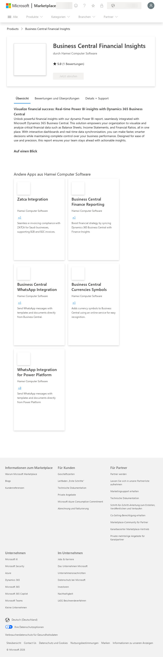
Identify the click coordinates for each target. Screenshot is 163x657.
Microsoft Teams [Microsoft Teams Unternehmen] (14, 600)
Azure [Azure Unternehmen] (8, 573)
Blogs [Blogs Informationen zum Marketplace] (8, 480)
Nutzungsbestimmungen (85, 643)
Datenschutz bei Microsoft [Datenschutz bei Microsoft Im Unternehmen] (71, 579)
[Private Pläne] (101, 5)
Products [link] (13, 29)
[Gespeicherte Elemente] (93, 5)
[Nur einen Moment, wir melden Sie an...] (151, 5)
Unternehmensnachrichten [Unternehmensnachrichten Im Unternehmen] (72, 573)
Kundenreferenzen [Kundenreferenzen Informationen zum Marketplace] (14, 487)
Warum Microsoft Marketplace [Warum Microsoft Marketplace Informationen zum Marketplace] (21, 474)
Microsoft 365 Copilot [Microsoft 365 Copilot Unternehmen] (16, 593)
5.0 (59, 64)
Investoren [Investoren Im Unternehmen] (63, 586)
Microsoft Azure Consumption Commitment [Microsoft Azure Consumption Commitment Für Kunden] (80, 501)
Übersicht (22, 98)
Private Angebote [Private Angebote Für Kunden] (67, 494)
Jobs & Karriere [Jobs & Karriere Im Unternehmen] (66, 559)
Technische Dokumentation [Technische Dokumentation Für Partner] (124, 498)
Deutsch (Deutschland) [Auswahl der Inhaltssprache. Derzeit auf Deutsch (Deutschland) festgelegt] (25, 619)
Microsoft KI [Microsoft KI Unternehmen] (11, 559)
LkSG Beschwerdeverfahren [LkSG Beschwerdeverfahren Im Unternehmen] (72, 600)
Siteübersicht (13, 643)
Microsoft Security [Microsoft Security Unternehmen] (14, 566)
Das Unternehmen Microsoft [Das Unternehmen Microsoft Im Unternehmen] (73, 566)
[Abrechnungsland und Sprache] (124, 5)
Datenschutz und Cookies (53, 643)
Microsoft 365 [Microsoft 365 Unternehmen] (12, 586)
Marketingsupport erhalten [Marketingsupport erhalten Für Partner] (124, 491)
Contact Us (30, 643)
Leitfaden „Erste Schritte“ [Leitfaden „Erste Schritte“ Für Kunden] (71, 480)
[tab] (23, 98)
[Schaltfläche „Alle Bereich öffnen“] (12, 16)
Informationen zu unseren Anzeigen (133, 643)
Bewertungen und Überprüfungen (57, 98)
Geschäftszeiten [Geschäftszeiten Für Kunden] (66, 474)
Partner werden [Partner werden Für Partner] (118, 474)
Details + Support (97, 98)
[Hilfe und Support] (84, 5)
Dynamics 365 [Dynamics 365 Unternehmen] (12, 579)
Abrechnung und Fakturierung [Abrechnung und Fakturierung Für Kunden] (73, 508)
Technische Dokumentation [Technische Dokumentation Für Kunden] (72, 487)
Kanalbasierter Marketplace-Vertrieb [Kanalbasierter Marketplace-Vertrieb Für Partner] (129, 529)
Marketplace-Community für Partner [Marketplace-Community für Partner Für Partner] (129, 522)
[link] (39, 219)
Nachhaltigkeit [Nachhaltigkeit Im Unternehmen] (65, 593)
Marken (105, 643)
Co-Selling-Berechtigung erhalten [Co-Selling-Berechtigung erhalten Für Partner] (127, 515)
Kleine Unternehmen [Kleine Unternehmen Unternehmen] (16, 607)
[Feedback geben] (75, 5)
